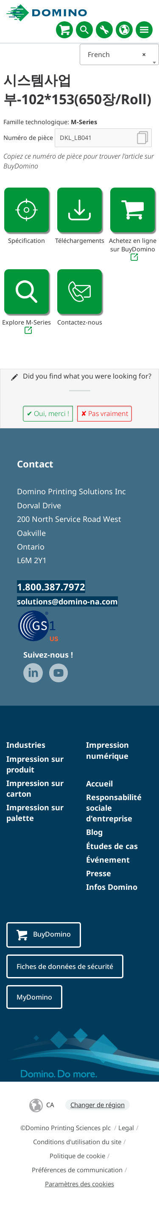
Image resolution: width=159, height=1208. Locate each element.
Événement (108, 860)
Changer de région (97, 1104)
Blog (94, 832)
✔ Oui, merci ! (48, 413)
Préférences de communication (77, 1169)
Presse (98, 873)
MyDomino (34, 997)
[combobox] (119, 54)
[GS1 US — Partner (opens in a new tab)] (47, 625)
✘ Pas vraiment (104, 413)
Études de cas (112, 846)
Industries (25, 745)
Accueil (99, 783)
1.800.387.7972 (51, 586)
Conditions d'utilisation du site (77, 1141)
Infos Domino (111, 887)
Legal (126, 1127)
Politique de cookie (77, 1155)
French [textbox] (117, 54)
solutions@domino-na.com (67, 601)
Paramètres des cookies (79, 1184)
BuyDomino (44, 934)
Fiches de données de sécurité (65, 966)
